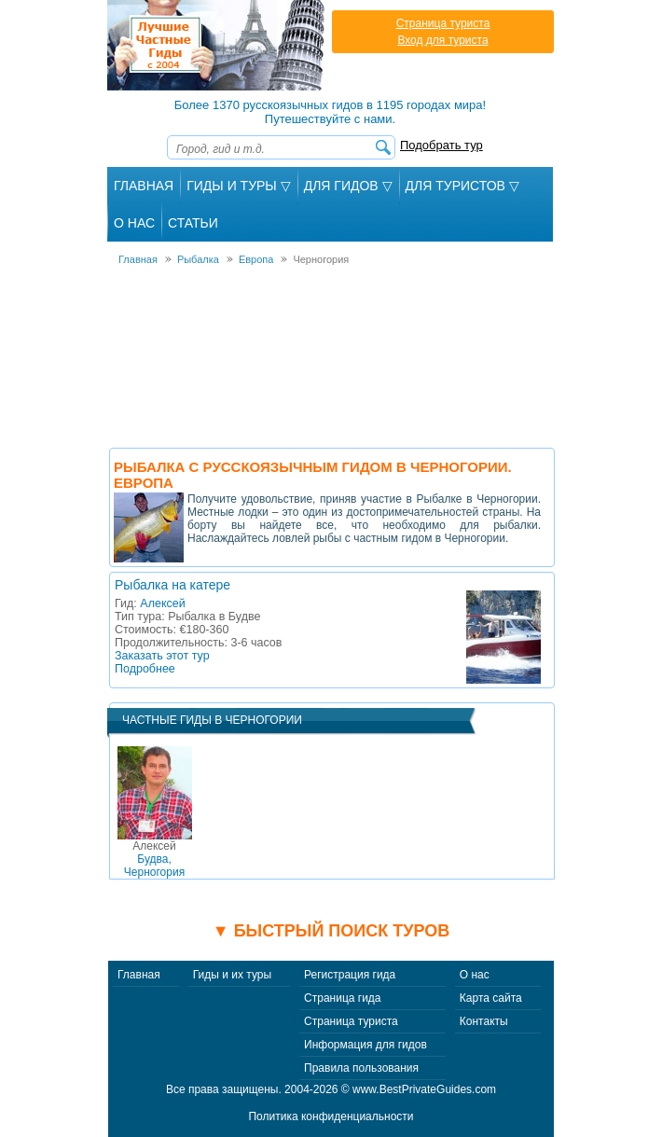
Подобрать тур (441, 145)
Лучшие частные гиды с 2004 (217, 45)
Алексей (162, 603)
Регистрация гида (349, 974)
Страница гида (342, 998)
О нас (475, 974)
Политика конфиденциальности (330, 1116)
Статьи (193, 222)
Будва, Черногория (154, 859)
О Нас (134, 222)
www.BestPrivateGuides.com (424, 1089)
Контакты (484, 1021)
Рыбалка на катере (172, 584)
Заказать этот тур (162, 655)
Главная (143, 185)
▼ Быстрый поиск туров (331, 931)
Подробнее (145, 668)
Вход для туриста (442, 40)
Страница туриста (443, 23)
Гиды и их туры (232, 974)
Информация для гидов (365, 1044)
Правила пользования (361, 1068)
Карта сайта (491, 998)
